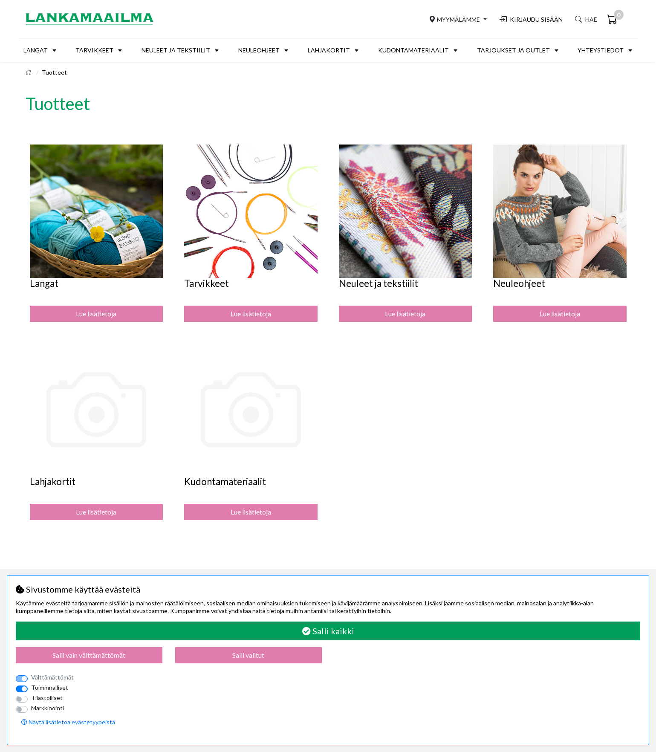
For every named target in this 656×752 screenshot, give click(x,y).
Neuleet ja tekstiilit (176, 50)
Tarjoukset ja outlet (513, 50)
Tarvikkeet (94, 50)
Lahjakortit (329, 50)
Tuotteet (54, 72)
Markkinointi (47, 708)
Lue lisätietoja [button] (96, 313)
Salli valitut (248, 655)
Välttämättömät (52, 677)
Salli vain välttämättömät (88, 655)
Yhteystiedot (601, 50)
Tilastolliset (47, 697)
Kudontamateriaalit (413, 50)
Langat (35, 50)
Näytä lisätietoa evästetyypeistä (68, 722)
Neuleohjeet (259, 50)
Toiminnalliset (49, 687)
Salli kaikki (328, 631)
